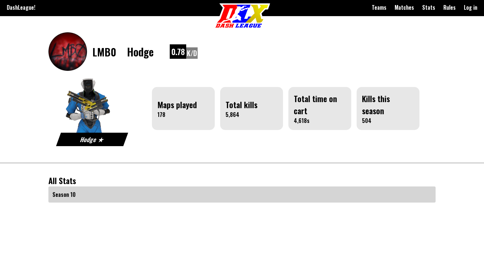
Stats (428, 7)
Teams (379, 7)
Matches (404, 7)
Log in (470, 7)
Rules (449, 7)
